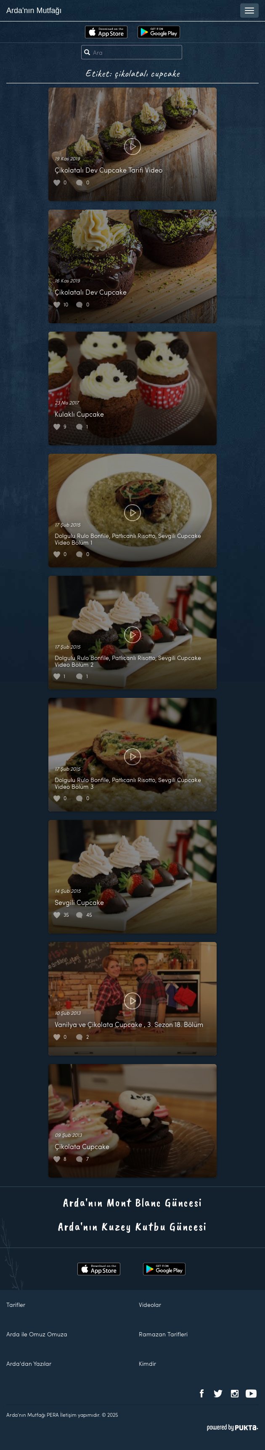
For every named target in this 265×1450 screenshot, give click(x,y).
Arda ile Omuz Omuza (36, 1334)
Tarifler (15, 1305)
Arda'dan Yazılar (28, 1364)
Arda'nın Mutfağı (34, 10)
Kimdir (147, 1364)
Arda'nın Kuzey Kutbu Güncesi (132, 1226)
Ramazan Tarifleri (163, 1334)
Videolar (150, 1305)
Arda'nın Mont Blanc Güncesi (132, 1202)
